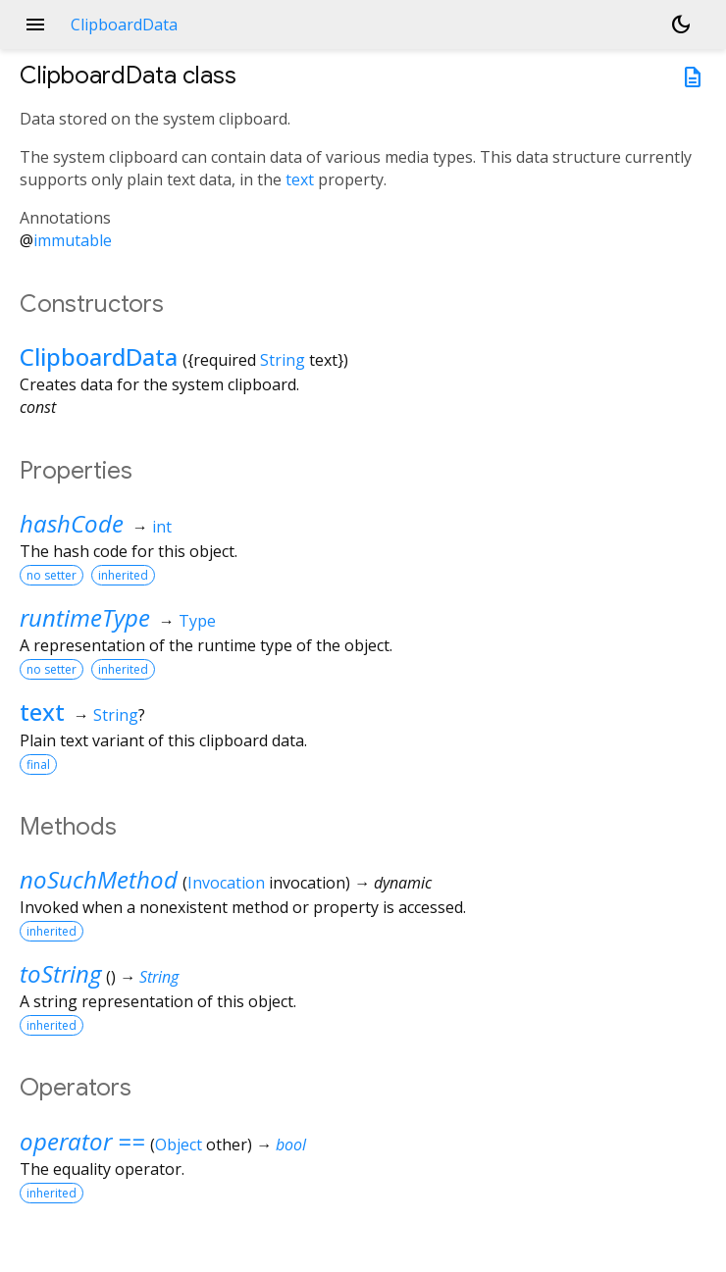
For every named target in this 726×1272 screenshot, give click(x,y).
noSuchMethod (99, 879)
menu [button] (35, 24)
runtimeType (85, 617)
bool (291, 1144)
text (299, 179)
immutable (72, 240)
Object (178, 1144)
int (162, 526)
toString (60, 973)
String (282, 360)
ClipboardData (99, 356)
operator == (82, 1141)
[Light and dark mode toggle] (681, 24)
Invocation (226, 882)
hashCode (72, 523)
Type (197, 621)
